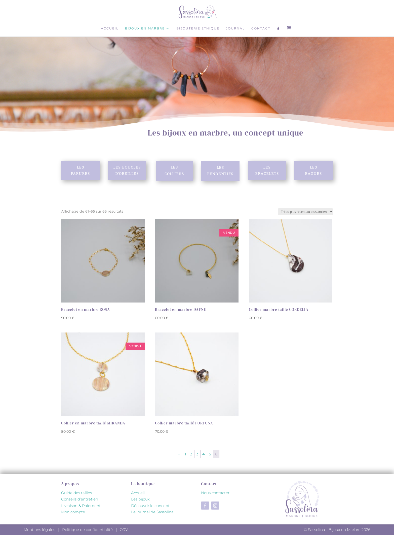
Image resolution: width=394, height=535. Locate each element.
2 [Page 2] (191, 454)
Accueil (110, 28)
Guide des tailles (76, 492)
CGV (124, 529)
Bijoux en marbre (145, 28)
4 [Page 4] (203, 454)
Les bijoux (140, 499)
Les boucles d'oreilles (127, 170)
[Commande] (305, 211)
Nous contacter (215, 492)
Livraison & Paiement (81, 505)
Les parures (80, 170)
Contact (260, 28)
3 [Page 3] (197, 454)
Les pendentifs (220, 170)
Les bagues (313, 170)
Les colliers (174, 170)
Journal (235, 28)
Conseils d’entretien (79, 499)
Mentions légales (39, 529)
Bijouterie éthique (197, 28)
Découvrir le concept (150, 505)
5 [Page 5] (210, 454)
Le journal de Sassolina (152, 512)
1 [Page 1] (185, 454)
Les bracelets (267, 170)
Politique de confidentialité (87, 529)
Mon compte (73, 512)
